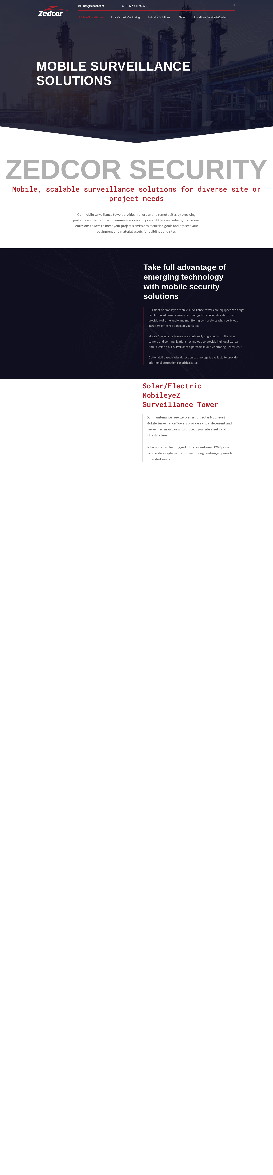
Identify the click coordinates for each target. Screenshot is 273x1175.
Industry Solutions (159, 16)
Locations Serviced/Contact (211, 16)
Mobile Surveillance (91, 16)
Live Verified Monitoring (125, 16)
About (182, 16)
